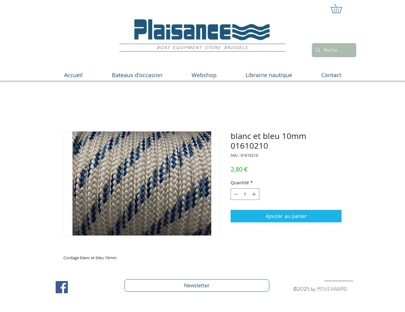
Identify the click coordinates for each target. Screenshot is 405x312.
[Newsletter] (196, 285)
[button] (341, 8)
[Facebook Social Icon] (62, 287)
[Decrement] (235, 194)
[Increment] (254, 194)
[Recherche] (333, 50)
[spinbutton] (245, 194)
